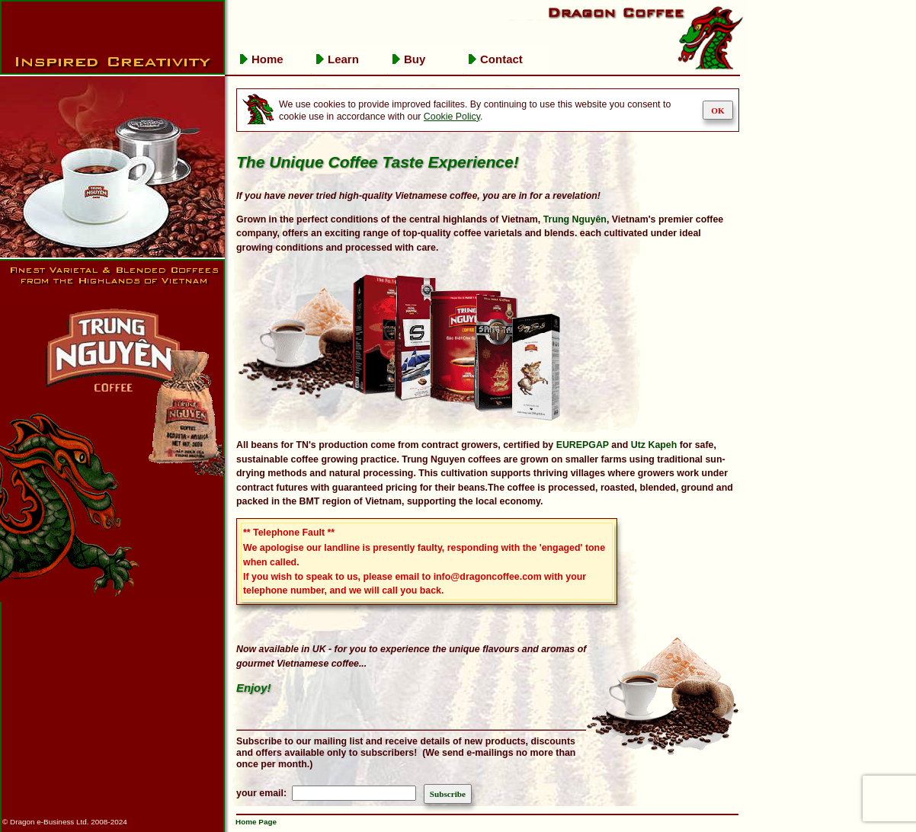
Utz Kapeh (654, 445)
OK (717, 110)
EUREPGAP (582, 445)
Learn (343, 59)
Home (267, 59)
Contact (501, 59)
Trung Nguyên (575, 219)
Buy (414, 59)
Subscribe (448, 793)
